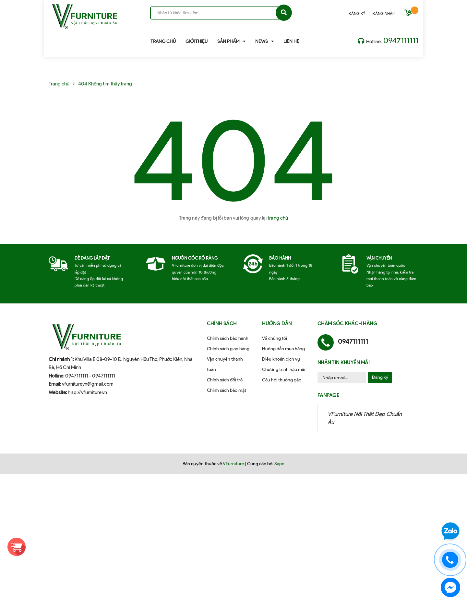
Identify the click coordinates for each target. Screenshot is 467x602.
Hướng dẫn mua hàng (283, 349)
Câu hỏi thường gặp (281, 380)
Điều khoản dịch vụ (281, 359)
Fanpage (328, 395)
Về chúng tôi (274, 338)
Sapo (279, 464)
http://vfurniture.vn (87, 392)
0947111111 (400, 40)
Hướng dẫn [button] (277, 324)
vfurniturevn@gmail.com (88, 384)
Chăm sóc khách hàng (347, 324)
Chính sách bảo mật (226, 390)
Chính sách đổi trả (225, 380)
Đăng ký (380, 377)
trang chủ (278, 218)
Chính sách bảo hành (227, 338)
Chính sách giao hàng (228, 349)
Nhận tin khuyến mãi (343, 362)
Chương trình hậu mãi (283, 369)
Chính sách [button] (222, 324)
